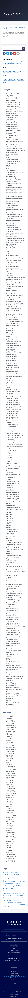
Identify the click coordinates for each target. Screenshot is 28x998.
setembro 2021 (10, 753)
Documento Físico (12, 327)
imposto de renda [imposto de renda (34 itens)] (8, 893)
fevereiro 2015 (10, 862)
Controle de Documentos (14, 240)
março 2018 (9, 830)
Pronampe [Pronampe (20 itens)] (10, 902)
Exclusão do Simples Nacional (15, 373)
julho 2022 (9, 735)
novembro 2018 (11, 816)
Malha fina (9, 487)
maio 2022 (9, 738)
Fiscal (8, 387)
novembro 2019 (11, 794)
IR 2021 (8, 456)
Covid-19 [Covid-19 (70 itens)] (18, 874)
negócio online (10, 531)
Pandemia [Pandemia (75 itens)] (7, 900)
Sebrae (8, 649)
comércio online (11, 176)
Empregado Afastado (12, 345)
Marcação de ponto (12, 489)
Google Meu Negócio (12, 421)
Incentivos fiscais (11, 443)
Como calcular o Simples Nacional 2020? (14, 28)
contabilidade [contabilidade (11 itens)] (17, 872)
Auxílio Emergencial (12, 121)
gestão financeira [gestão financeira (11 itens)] (16, 888)
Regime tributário (11, 632)
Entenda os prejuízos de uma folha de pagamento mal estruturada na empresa (14, 63)
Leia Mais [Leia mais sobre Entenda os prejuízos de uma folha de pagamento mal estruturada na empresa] (4, 67)
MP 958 (8, 522)
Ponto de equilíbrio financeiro (15, 581)
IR (6, 452)
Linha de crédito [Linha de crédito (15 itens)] (6, 895)
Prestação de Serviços (13, 592)
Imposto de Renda (12, 433)
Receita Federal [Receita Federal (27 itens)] (18, 902)
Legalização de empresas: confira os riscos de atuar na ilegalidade (13, 72)
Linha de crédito (11, 481)
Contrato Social (11, 237)
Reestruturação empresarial (15, 627)
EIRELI (8, 336)
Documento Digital (12, 325)
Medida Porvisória (11, 492)
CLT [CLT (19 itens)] (9, 872)
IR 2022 (8, 457)
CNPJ (7, 167)
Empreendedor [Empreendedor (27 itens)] (7, 879)
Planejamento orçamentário (15, 566)
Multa (8, 527)
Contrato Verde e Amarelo (14, 238)
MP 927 (8, 514)
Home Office (10, 426)
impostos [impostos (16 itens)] (16, 893)
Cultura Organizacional (13, 270)
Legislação (9, 472)
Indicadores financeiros (13, 444)
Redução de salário (12, 625)
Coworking (9, 248)
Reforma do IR (10, 628)
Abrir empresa (10, 97)
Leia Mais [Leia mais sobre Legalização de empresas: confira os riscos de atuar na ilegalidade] (4, 75)
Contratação (10, 225)
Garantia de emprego (12, 397)
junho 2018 (9, 825)
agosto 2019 (10, 799)
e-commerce (10, 330)
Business (9, 137)
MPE (7, 526)
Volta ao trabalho (11, 702)
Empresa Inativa (11, 347)
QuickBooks (10, 604)
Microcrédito (10, 505)
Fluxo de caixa (10, 389)
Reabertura (9, 606)
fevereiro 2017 (10, 854)
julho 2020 (9, 779)
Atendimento (10, 117)
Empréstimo (10, 354)
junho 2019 (9, 803)
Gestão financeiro (11, 413)
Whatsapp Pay (10, 706)
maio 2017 (9, 849)
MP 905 (8, 513)
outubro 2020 (10, 773)
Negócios (9, 533)
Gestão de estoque (12, 402)
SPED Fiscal (9, 671)
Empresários (10, 351)
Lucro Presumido (11, 483)
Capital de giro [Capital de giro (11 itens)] (5, 872)
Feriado (8, 380)
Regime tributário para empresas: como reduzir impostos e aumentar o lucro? (14, 80)
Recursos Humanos (12, 619)
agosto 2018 (10, 821)
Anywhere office (11, 113)
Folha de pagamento (12, 391)
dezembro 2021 (11, 747)
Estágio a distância (12, 371)
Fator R (8, 378)
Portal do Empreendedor (14, 584)
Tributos (8, 698)
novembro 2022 (11, 727)
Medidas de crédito (12, 496)
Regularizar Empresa (12, 634)
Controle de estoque (12, 242)
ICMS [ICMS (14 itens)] (22, 891)
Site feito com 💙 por (14, 994)
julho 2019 (9, 801)
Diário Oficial (10, 299)
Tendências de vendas (13, 687)
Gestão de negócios (12, 406)
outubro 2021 (10, 751)
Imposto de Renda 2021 (13, 437)
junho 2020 (9, 781)
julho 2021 (9, 757)
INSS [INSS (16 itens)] (20, 893)
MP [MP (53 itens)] (23, 898)
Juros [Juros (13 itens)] (23, 893)
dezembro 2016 (11, 856)
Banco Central (10, 124)
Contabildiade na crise (13, 187)
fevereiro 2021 (10, 766)
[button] (4, 53)
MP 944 (8, 520)
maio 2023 (9, 716)
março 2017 (9, 852)
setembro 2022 (10, 731)
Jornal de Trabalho (12, 468)
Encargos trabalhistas (13, 362)
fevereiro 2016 (10, 860)
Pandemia (9, 553)
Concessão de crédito (13, 183)
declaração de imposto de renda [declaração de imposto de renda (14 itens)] (11, 877)
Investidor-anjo (11, 450)
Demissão (9, 292)
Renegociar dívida (11, 639)
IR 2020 (8, 454)
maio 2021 (9, 760)
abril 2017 (9, 851)
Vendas (8, 700)
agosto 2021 (9, 755)
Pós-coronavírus (11, 588)
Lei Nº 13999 (10, 478)
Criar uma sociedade (12, 260)
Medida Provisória (11, 494)
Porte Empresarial (12, 586)
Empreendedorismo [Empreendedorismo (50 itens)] (10, 881)
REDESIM (9, 621)
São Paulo (9, 647)
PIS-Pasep (9, 562)
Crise (7, 264)
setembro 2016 (10, 858)
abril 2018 (9, 829)
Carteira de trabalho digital (14, 150)
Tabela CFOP (10, 684)
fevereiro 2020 (10, 788)
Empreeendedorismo (12, 338)
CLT (7, 165)
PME (7, 577)
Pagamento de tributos (13, 546)
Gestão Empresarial (12, 409)
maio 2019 (9, 805)
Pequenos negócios (12, 561)
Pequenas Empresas (12, 559)
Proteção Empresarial (13, 601)
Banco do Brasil (11, 128)
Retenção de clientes (12, 643)
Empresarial (10, 349)
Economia (9, 334)
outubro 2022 (10, 729)
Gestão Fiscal (10, 415)
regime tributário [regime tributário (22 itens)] (7, 905)
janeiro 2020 (10, 790)
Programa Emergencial (13, 597)
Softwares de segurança (13, 667)
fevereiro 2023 (10, 722)
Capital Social (10, 146)
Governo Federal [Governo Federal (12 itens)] (11, 891)
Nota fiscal (9, 535)
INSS (7, 448)
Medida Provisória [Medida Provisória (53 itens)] (16, 895)
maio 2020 (9, 782)
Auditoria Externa (11, 119)
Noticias (8, 538)
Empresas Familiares (12, 353)
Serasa (8, 658)
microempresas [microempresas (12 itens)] (8, 897)
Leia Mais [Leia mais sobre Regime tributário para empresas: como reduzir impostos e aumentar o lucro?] (4, 84)
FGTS (7, 382)
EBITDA (8, 332)
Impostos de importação (14, 441)
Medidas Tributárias (12, 502)
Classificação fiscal (12, 159)
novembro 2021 (11, 749)
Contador (9, 224)
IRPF (7, 461)
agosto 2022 (10, 733)
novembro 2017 (11, 838)
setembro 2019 (10, 797)
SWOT (8, 682)
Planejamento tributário (13, 570)
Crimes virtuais (10, 262)
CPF (7, 251)
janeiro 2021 (9, 768)
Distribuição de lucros (13, 316)
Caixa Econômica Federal (14, 141)
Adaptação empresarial (13, 108)
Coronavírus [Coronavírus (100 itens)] (8, 874)
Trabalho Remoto (11, 693)
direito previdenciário (13, 308)
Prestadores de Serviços (13, 593)
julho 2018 (9, 823)
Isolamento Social (11, 463)
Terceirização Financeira (13, 689)
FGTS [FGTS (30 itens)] (19, 881)
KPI (7, 470)
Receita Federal (11, 608)
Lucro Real (9, 485)
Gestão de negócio (12, 404)
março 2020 (10, 786)
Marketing (9, 491)
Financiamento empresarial (14, 386)
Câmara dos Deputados (13, 143)
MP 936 (8, 518)
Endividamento (11, 364)
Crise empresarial (11, 266)
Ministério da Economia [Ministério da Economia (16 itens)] (16, 898)
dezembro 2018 (11, 814)
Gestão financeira (11, 411)
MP (7, 511)
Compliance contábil (12, 180)
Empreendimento (11, 343)
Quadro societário (11, 603)
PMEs (8, 579)
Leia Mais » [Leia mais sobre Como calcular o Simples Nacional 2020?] (5, 39)
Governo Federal (11, 424)
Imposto (8, 432)
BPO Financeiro (11, 135)
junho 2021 (9, 759)
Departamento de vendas (14, 295)
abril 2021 (9, 762)
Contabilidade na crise (13, 196)
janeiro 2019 (10, 812)
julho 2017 (9, 845)
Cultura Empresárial (12, 268)
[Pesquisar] (23, 48)
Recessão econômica (12, 610)
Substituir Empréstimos (13, 676)
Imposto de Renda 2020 (13, 435)
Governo (8, 422)
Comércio (9, 174)
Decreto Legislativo (12, 290)
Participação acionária (13, 555)
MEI (7, 503)
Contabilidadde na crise (13, 189)
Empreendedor (11, 340)
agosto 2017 (10, 843)
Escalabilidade (10, 365)
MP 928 (8, 516)
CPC (7, 249)
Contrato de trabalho (12, 227)
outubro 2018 (10, 817)
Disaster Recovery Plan (13, 314)
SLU (7, 663)
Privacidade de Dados (13, 595)
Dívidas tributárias (12, 319)
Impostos (9, 439)
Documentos (10, 329)
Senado (8, 656)
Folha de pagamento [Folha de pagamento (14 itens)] (9, 883)
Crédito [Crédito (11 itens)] (4, 877)
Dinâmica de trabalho (13, 305)
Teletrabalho (10, 685)
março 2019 (9, 808)
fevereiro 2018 (10, 832)
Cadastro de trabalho (12, 139)
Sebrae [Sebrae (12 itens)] (13, 904)
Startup (8, 673)
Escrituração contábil (12, 367)
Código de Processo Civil (13, 172)
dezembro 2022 (11, 725)
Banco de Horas (11, 126)
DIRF (7, 312)
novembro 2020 (11, 771)
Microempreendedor (12, 507)
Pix (7, 564)
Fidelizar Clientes (11, 384)
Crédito (8, 253)
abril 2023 (9, 718)
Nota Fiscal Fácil (11, 537)
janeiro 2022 (10, 746)
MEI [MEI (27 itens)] (4, 898)
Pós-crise (9, 590)
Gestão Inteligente (12, 417)
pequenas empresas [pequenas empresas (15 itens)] (16, 900)
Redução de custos (12, 623)
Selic (7, 652)
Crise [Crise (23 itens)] (23, 875)
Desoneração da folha (13, 297)
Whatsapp (9, 704)
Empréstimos (10, 360)
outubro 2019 (10, 795)
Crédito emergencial (12, 257)
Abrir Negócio (10, 100)
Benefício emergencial (13, 130)
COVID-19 (9, 246)
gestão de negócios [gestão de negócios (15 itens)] (12, 886)
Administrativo (10, 110)
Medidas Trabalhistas (12, 500)
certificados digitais (12, 154)
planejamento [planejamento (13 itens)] (5, 902)
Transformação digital (13, 695)
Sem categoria (10, 654)
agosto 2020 (10, 777)
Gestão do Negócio (12, 408)
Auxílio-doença (10, 123)
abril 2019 (9, 806)
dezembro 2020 (11, 770)
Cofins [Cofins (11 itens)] (13, 872)
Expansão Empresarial (13, 376)
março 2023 (9, 720)
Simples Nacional (11, 662)
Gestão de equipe (11, 400)
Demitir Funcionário (12, 294)
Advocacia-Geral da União (14, 111)
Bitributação (10, 132)
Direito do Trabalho (12, 306)
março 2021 (9, 764)
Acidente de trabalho (12, 106)
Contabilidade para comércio (15, 198)
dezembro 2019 (11, 792)
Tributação (9, 697)
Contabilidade (10, 191)
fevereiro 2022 (10, 744)
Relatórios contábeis (12, 636)
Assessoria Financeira (12, 115)
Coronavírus (10, 244)
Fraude (8, 395)
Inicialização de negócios (14, 446)
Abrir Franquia (10, 99)
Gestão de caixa (11, 398)
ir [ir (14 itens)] (21, 893)
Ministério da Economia (13, 509)
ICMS (7, 430)
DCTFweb (9, 273)
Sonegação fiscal (11, 669)
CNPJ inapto (10, 169)
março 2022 (9, 742)
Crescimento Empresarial (14, 259)
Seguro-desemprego (12, 650)
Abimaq (8, 95)
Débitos (8, 275)
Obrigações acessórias (13, 542)
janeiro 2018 (10, 834)
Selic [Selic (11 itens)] (15, 904)
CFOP (8, 156)
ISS (7, 465)
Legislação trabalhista (13, 474)
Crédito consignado (12, 255)
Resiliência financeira (12, 641)
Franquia (9, 393)
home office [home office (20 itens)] (18, 891)
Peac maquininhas (12, 557)
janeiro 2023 (10, 724)
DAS (7, 272)
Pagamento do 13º (12, 548)
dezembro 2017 (11, 836)
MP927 (8, 524)
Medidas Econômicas (12, 498)
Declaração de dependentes (15, 277)
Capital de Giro (10, 145)
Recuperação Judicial (12, 617)
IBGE (7, 428)
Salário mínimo (11, 645)
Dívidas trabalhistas (12, 318)
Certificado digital (11, 152)
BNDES (8, 134)
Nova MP (9, 540)
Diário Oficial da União (13, 301)
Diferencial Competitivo (13, 303)
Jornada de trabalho (12, 467)
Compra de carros (11, 181)
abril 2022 (9, 740)
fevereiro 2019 (10, 810)
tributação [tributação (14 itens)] (11, 907)
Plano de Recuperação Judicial (15, 571)
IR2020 (8, 459)
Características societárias (14, 148)
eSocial (8, 369)
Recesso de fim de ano (13, 612)
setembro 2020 (11, 775)
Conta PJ (9, 185)
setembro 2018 (10, 819)
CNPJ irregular (10, 170)
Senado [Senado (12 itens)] (18, 904)
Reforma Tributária (12, 630)
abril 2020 (9, 784)
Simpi (8, 660)
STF (7, 674)
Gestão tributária (11, 419)
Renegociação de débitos (14, 638)
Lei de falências (11, 476)
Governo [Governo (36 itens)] (5, 891)
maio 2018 (9, 827)
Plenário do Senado (12, 575)
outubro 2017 (10, 840)
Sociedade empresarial (13, 665)
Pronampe (9, 599)
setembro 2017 (10, 841)
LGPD (8, 479)
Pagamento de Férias (12, 544)
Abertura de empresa (12, 93)
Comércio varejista (12, 178)
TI (6, 691)
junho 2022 (9, 736)
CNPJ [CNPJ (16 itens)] (11, 872)
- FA (14, 996)
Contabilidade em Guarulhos (15, 193)
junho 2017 (9, 847)
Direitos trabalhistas (12, 310)
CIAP (7, 158)
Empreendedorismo (12, 341)
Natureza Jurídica (11, 529)
